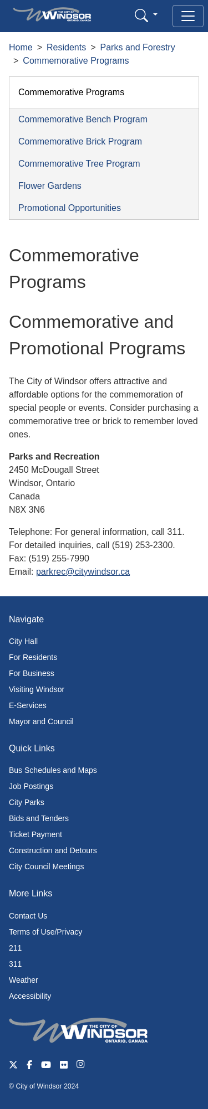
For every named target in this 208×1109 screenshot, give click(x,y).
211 (15, 947)
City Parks (26, 802)
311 (15, 964)
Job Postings (31, 786)
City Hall (23, 641)
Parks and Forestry (137, 47)
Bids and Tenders (39, 818)
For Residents (33, 657)
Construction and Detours (53, 850)
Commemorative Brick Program (80, 141)
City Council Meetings (46, 866)
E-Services (28, 705)
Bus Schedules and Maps (53, 770)
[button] (146, 15)
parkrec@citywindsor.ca (83, 571)
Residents (66, 47)
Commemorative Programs (76, 60)
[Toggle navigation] (188, 16)
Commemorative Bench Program (83, 119)
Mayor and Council (41, 721)
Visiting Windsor (36, 689)
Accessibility (30, 996)
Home (21, 47)
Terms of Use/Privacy (45, 931)
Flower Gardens (50, 185)
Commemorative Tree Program (79, 163)
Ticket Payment (35, 834)
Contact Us (28, 915)
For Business (31, 673)
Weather (23, 980)
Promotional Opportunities (69, 208)
